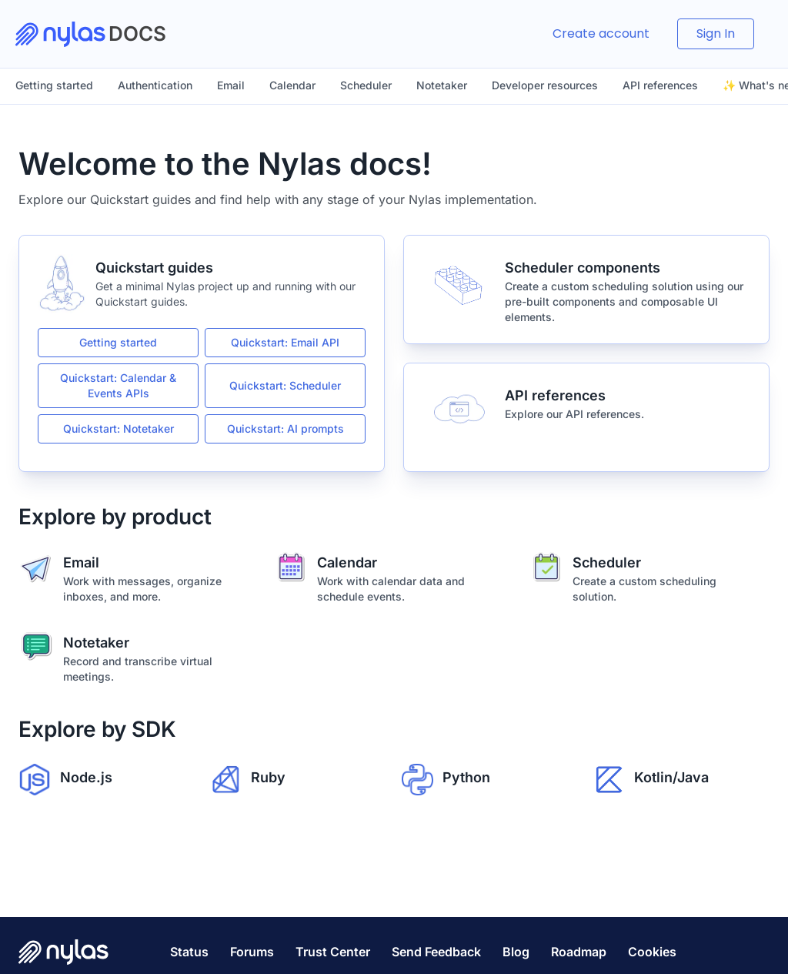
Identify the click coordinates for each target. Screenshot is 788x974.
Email (231, 85)
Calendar (292, 85)
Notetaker (441, 85)
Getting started (54, 85)
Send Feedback (436, 951)
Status (189, 951)
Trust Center (333, 951)
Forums (252, 951)
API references (660, 85)
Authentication (155, 85)
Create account (601, 33)
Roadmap (578, 951)
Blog (516, 951)
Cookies (652, 951)
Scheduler (366, 85)
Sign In (715, 33)
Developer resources (545, 85)
